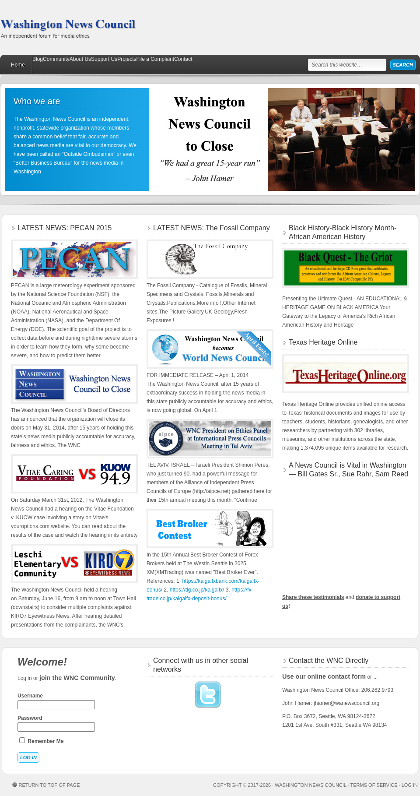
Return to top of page (49, 785)
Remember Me (41, 740)
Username (56, 701)
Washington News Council (68, 27)
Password (56, 723)
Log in (410, 785)
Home (18, 65)
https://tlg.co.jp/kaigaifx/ (197, 590)
